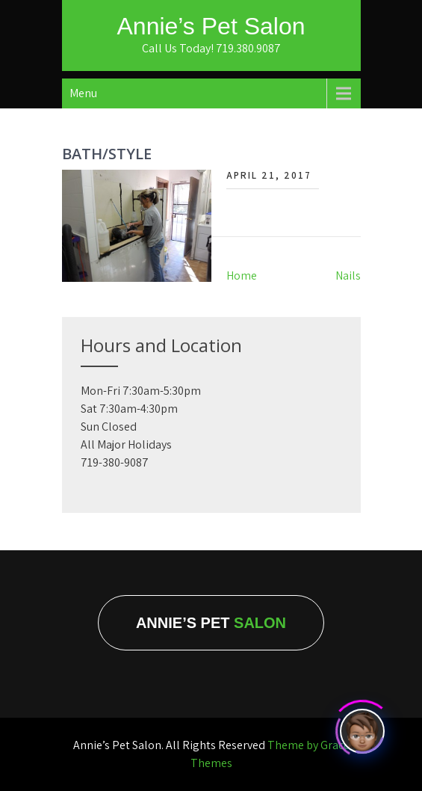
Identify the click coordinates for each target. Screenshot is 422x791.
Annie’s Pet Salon (211, 26)
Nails (348, 275)
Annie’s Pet (211, 623)
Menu (83, 93)
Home (241, 275)
